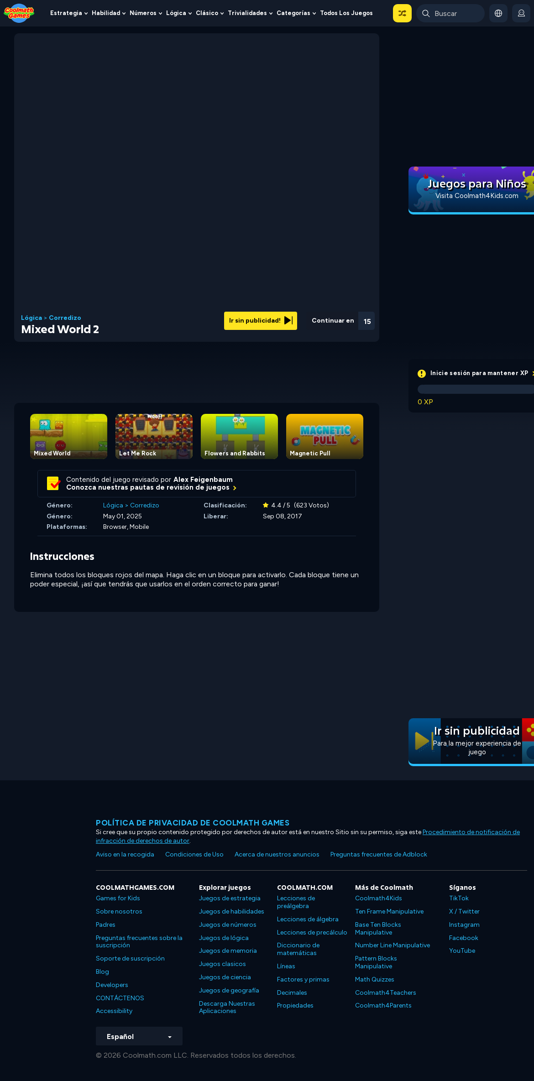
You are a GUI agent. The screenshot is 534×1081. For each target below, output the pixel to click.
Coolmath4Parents (383, 1005)
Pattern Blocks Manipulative (376, 962)
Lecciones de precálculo (312, 932)
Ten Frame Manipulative (389, 911)
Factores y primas (303, 979)
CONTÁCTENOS (120, 998)
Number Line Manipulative (392, 945)
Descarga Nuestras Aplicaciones (227, 1007)
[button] (402, 13)
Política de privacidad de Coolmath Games (192, 822)
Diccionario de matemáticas (298, 949)
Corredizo (65, 318)
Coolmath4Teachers (385, 993)
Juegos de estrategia (230, 898)
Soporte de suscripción (130, 958)
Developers (112, 985)
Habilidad (106, 13)
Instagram (464, 925)
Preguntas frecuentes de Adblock (378, 854)
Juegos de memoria (228, 951)
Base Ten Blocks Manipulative (378, 928)
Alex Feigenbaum (203, 479)
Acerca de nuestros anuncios (277, 854)
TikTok (459, 898)
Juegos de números (228, 925)
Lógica (176, 13)
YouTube (462, 951)
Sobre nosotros (119, 911)
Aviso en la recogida (125, 854)
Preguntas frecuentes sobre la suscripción (139, 942)
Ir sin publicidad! (261, 320)
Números (143, 13)
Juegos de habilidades (231, 911)
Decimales (292, 993)
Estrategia (66, 13)
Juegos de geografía (229, 990)
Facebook (463, 938)
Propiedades (295, 1005)
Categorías (293, 13)
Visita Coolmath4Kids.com (476, 196)
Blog (102, 972)
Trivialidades (247, 13)
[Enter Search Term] (450, 13)
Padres (105, 925)
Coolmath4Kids (378, 898)
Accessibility (114, 1011)
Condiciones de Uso (194, 854)
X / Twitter (464, 911)
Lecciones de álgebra (308, 919)
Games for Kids (118, 898)
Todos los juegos (346, 13)
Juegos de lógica (224, 938)
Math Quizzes (374, 979)
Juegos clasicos (222, 964)
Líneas (286, 966)
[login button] (521, 13)
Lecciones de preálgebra (296, 902)
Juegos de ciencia (225, 977)
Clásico (207, 13)
